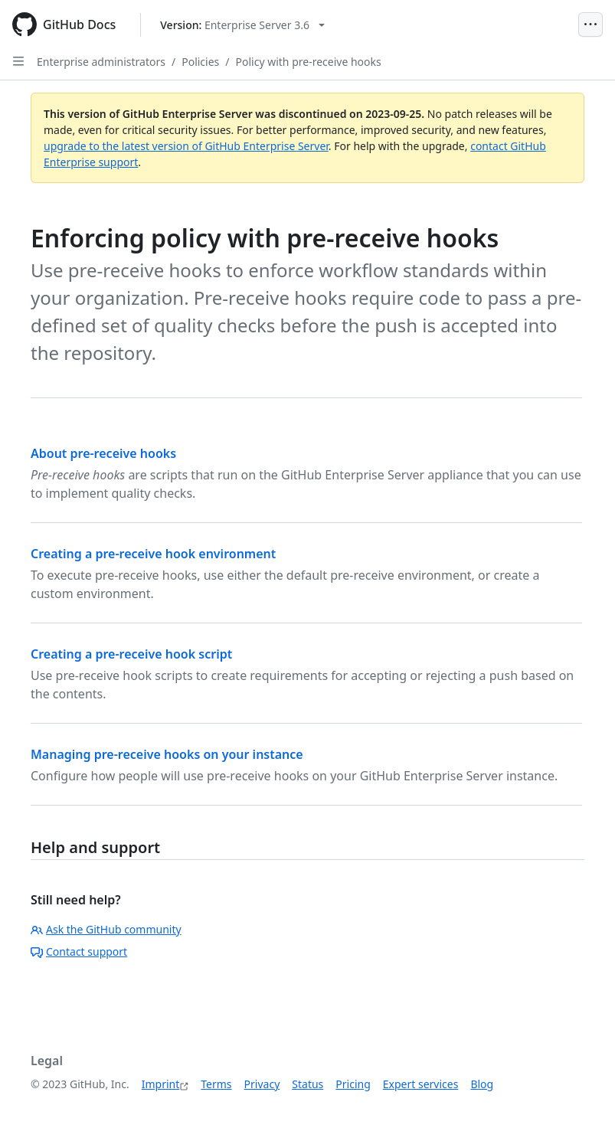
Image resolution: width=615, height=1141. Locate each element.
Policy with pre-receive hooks (308, 61)
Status (307, 1084)
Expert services (421, 1084)
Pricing (352, 1084)
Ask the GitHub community (106, 929)
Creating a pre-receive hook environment (153, 553)
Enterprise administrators (101, 61)
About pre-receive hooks (103, 453)
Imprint (161, 1084)
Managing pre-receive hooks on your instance (167, 754)
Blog (481, 1084)
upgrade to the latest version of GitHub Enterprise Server (186, 146)
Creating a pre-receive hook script (131, 654)
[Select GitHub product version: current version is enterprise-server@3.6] (242, 25)
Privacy (262, 1084)
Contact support (79, 951)
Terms (216, 1084)
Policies (200, 61)
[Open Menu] (590, 24)
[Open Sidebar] (18, 61)
